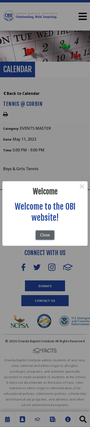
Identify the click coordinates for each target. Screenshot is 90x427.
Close (45, 235)
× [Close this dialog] (82, 187)
